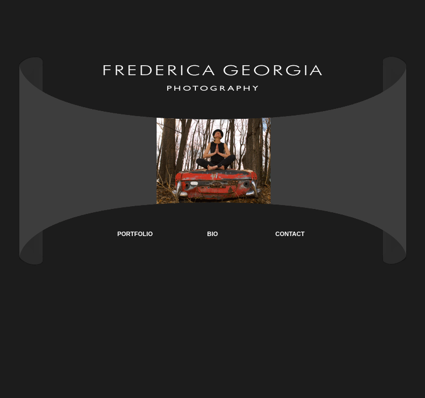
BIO (212, 234)
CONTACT (290, 234)
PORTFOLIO (135, 234)
